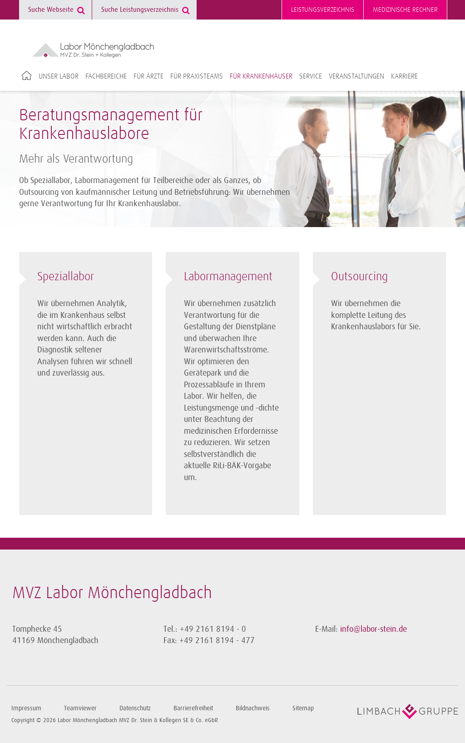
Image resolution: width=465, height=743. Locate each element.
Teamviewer (80, 708)
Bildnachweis (253, 708)
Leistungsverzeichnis (322, 9)
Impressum (26, 708)
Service (310, 76)
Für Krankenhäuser (261, 76)
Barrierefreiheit (193, 708)
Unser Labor (59, 76)
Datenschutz (135, 708)
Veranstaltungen (356, 76)
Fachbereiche (106, 76)
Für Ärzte (148, 76)
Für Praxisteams (196, 76)
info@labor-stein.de (373, 629)
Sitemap (303, 708)
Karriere (404, 76)
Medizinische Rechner (405, 9)
